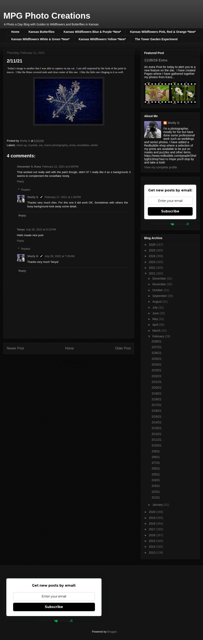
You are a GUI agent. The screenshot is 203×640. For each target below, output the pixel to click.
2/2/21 (156, 491)
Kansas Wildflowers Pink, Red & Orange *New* (163, 31)
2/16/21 (157, 410)
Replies (25, 189)
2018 (152, 523)
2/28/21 (157, 341)
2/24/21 (157, 364)
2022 (152, 267)
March (156, 330)
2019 (152, 517)
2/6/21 (156, 468)
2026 (152, 244)
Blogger (112, 631)
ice (41, 145)
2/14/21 (157, 422)
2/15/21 (157, 416)
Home (15, 31)
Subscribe (170, 211)
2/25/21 (157, 358)
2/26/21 (157, 353)
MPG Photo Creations (46, 15)
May (155, 319)
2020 (152, 512)
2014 (152, 546)
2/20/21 (157, 387)
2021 (152, 273)
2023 (152, 262)
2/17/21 (157, 405)
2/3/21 (156, 486)
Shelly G (32, 197)
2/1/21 (156, 497)
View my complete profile (160, 167)
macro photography (55, 145)
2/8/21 (156, 457)
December (159, 278)
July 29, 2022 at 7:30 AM (59, 256)
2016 (152, 535)
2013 (152, 552)
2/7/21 (156, 462)
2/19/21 (157, 393)
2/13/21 (157, 428)
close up (21, 145)
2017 (152, 529)
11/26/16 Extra (155, 60)
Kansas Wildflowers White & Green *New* (40, 39)
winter (94, 145)
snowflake (83, 145)
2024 (152, 256)
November (159, 284)
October (158, 290)
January (158, 504)
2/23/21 (157, 370)
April (155, 324)
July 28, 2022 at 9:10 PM (41, 229)
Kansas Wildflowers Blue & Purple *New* (92, 31)
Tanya (21, 229)
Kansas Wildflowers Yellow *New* (102, 39)
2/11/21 (157, 439)
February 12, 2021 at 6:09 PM (60, 166)
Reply (20, 181)
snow (72, 145)
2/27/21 (157, 347)
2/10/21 (157, 445)
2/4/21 (156, 480)
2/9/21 (156, 451)
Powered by (170, 224)
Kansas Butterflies (42, 31)
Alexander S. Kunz (29, 166)
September (159, 296)
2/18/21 (157, 399)
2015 (152, 541)
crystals (32, 145)
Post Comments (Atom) (77, 361)
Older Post (123, 348)
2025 (152, 250)
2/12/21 (157, 434)
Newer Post (15, 348)
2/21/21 (157, 382)
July (155, 307)
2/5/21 (156, 474)
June (155, 313)
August (157, 301)
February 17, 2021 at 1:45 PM (63, 197)
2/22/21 (157, 376)
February (158, 336)
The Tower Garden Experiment (156, 39)
